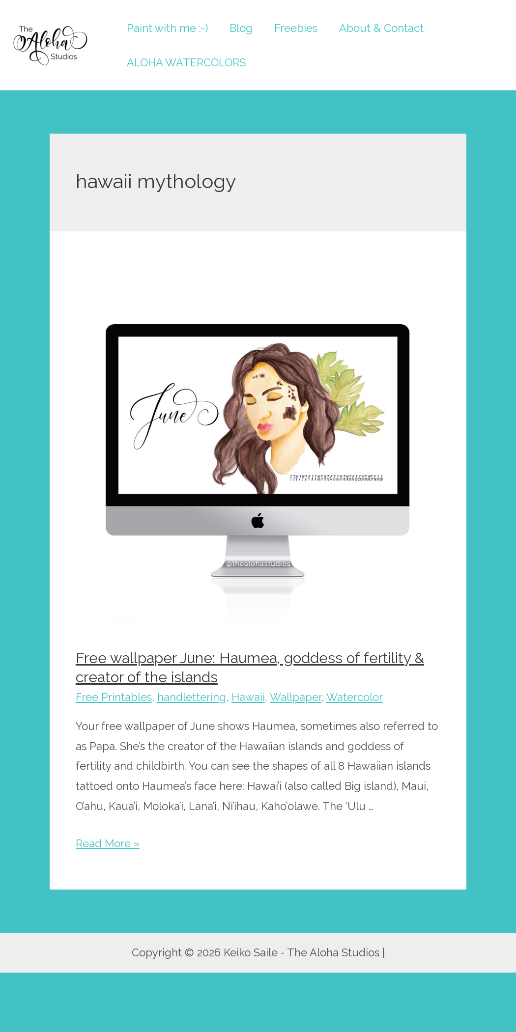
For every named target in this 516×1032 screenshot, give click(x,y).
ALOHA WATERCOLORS (186, 62)
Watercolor (354, 697)
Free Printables (114, 697)
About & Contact (381, 28)
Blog (241, 28)
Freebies (295, 28)
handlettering (191, 697)
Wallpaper (295, 697)
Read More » (108, 843)
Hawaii (248, 697)
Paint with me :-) (167, 28)
